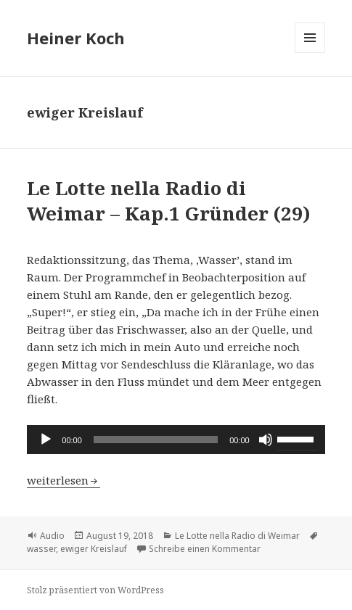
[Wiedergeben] (45, 439)
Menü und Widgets (310, 52)
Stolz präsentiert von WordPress (95, 590)
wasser (41, 549)
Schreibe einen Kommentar (205, 549)
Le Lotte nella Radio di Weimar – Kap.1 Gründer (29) (169, 200)
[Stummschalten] (265, 439)
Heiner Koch (76, 38)
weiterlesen (63, 480)
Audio (52, 535)
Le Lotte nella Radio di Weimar (237, 535)
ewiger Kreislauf (93, 549)
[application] (175, 439)
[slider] (156, 439)
